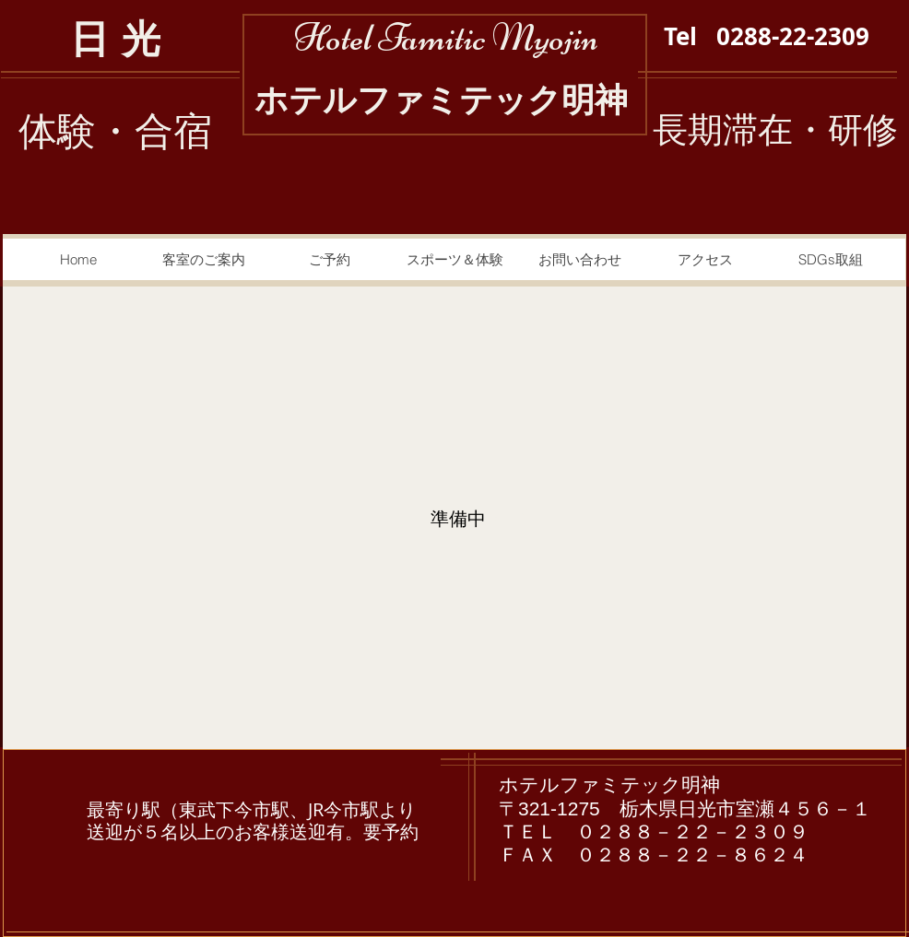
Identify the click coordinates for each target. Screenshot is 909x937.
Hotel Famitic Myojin (446, 37)
